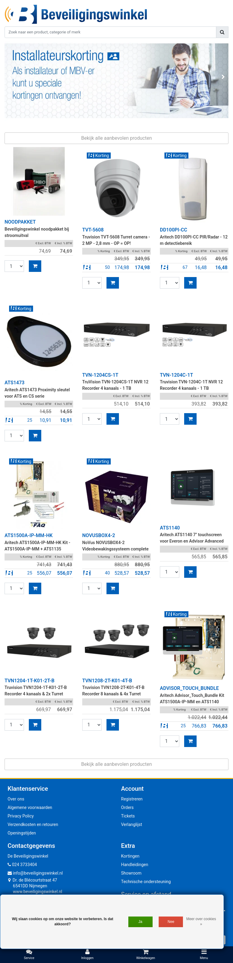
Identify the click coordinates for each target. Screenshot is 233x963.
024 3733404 (22, 864)
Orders (127, 807)
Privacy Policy (21, 816)
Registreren (132, 799)
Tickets (128, 816)
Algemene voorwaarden (30, 807)
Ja (140, 922)
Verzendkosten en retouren (33, 824)
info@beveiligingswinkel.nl (35, 873)
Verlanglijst (131, 824)
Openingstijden (22, 833)
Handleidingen (134, 864)
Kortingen (130, 856)
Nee (171, 922)
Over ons (16, 799)
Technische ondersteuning (146, 881)
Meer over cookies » (201, 921)
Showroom (131, 873)
